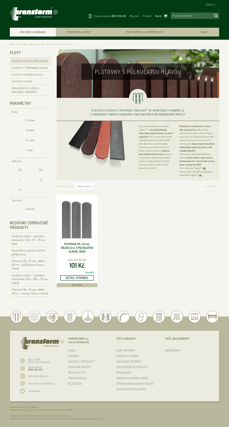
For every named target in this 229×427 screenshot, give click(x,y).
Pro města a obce (79, 32)
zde (204, 168)
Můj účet (134, 16)
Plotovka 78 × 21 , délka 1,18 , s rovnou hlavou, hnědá (30, 291)
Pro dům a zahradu (33, 32)
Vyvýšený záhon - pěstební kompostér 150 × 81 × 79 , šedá (29, 239)
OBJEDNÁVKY (173, 350)
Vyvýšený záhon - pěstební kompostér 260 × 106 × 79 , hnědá (30, 279)
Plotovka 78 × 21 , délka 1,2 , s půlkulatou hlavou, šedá (77, 247)
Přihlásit (147, 16)
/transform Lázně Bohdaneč (41, 383)
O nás (203, 32)
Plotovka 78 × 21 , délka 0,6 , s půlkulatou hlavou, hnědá (28, 264)
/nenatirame (34, 390)
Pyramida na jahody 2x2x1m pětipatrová (28, 252)
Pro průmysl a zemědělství (145, 32)
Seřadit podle (65, 186)
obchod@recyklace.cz (38, 375)
